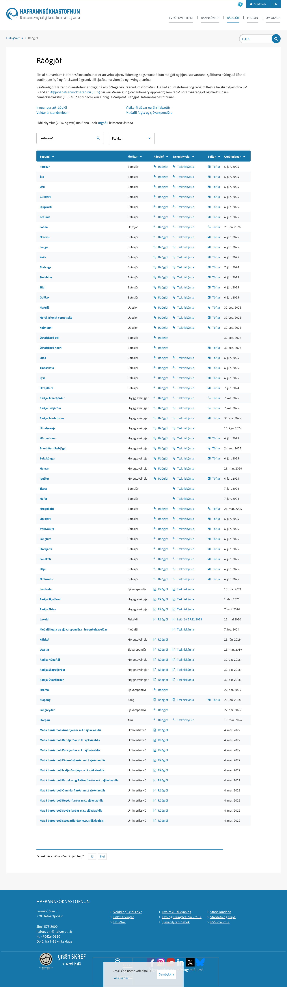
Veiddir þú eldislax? (127, 912)
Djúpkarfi (46, 207)
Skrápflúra (46, 388)
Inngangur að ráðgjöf (51, 107)
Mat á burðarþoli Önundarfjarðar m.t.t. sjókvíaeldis (72, 790)
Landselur (46, 589)
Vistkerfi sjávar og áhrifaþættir (148, 107)
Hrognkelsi (47, 508)
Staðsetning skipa (223, 917)
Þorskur (45, 166)
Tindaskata (47, 367)
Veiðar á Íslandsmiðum (52, 113)
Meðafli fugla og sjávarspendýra (149, 113)
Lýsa (43, 378)
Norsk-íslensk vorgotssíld (56, 317)
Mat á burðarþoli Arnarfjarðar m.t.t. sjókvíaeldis (70, 730)
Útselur (44, 649)
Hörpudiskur (48, 438)
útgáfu (103, 123)
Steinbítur (46, 277)
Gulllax (44, 297)
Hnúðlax (119, 922)
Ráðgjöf (33, 38)
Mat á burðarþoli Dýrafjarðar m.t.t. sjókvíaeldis (70, 750)
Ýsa (42, 176)
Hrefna (44, 689)
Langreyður (47, 710)
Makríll (44, 307)
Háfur (43, 498)
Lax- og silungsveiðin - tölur (182, 917)
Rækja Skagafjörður (52, 669)
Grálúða (45, 217)
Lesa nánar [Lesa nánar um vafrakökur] (120, 978)
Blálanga (45, 267)
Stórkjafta (46, 549)
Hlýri (43, 569)
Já (92, 856)
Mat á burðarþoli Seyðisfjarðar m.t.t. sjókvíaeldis (71, 810)
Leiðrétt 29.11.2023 (189, 619)
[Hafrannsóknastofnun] (43, 14)
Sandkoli (45, 559)
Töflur (216, 166)
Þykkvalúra (47, 528)
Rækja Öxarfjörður (52, 679)
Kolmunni (46, 327)
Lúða (43, 357)
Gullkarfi (45, 196)
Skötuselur (46, 579)
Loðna (44, 227)
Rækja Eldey (48, 609)
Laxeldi (44, 619)
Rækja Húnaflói (50, 659)
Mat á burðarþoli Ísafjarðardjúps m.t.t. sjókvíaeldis (72, 770)
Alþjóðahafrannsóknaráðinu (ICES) (75, 92)
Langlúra (45, 539)
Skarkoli (45, 237)
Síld (42, 287)
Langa (44, 247)
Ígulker (44, 478)
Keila (43, 257)
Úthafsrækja (47, 428)
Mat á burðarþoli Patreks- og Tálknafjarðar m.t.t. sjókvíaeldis (79, 780)
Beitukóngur (47, 458)
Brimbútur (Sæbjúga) (53, 448)
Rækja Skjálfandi (50, 599)
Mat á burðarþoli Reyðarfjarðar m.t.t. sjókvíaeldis (71, 800)
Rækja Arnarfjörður (52, 398)
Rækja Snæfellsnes (52, 418)
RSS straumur (220, 922)
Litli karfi (45, 518)
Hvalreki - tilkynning (176, 912)
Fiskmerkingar (123, 917)
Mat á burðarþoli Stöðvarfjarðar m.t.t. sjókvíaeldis (72, 820)
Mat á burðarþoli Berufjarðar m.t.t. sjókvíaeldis (70, 740)
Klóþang (45, 699)
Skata (43, 488)
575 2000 (51, 926)
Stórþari (45, 720)
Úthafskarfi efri (49, 337)
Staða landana (220, 912)
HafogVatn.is (14, 38)
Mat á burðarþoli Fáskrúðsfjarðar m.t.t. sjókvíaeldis (72, 760)
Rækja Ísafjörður (50, 408)
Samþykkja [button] (166, 974)
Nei (102, 856)
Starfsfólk (260, 4)
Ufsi (42, 186)
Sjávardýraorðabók (176, 922)
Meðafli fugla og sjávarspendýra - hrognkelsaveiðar (73, 629)
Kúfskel (44, 639)
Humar (44, 468)
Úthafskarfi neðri (50, 347)
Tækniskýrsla (185, 166)
